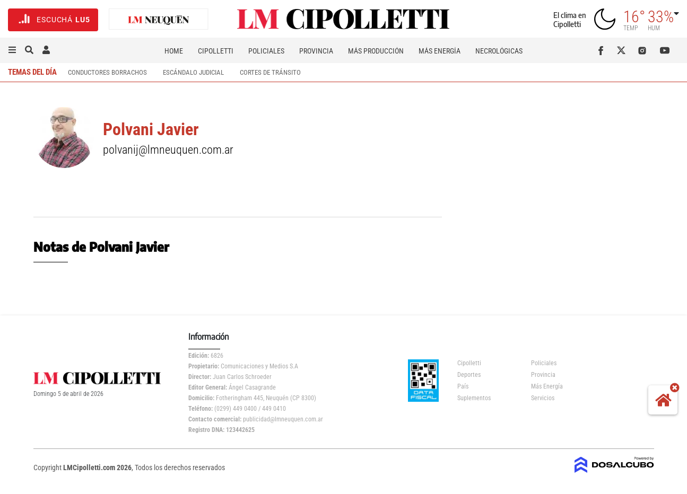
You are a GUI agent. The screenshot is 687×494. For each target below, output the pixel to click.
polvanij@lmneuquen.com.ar (168, 149)
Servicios (542, 398)
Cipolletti (215, 51)
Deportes (469, 375)
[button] (12, 50)
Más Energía (439, 51)
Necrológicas (499, 51)
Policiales (266, 51)
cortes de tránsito (270, 72)
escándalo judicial (193, 72)
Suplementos (474, 398)
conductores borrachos (107, 72)
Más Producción (376, 51)
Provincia (316, 51)
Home (173, 51)
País (462, 386)
